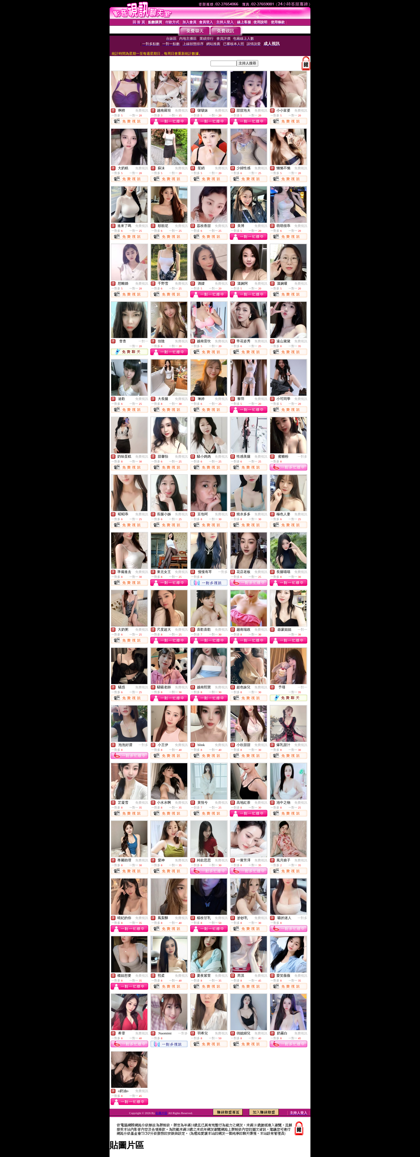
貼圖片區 (161, 1113)
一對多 (302, 456)
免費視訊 (141, 110)
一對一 (143, 341)
